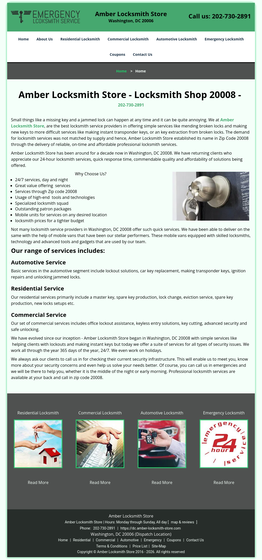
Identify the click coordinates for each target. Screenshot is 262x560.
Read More (38, 482)
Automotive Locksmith (176, 39)
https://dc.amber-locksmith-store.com (151, 528)
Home (23, 39)
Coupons (117, 54)
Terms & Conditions (111, 546)
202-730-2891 (231, 16)
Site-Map (159, 546)
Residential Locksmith (80, 39)
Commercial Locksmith (128, 39)
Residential (82, 540)
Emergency (152, 540)
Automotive (129, 540)
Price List (140, 546)
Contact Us (142, 54)
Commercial (105, 540)
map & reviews (183, 522)
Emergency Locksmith (224, 39)
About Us (44, 39)
